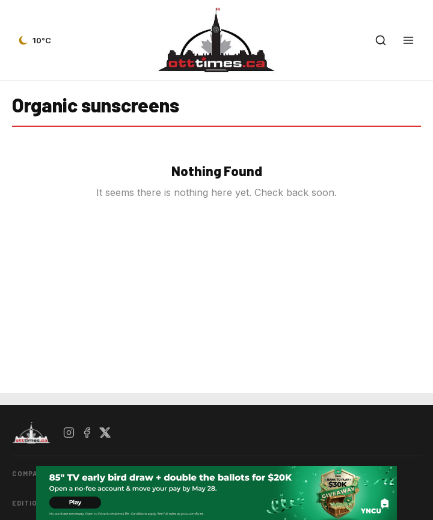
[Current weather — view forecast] (34, 40)
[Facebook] (87, 433)
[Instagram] (69, 433)
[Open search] (380, 40)
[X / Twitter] (105, 433)
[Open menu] (408, 40)
